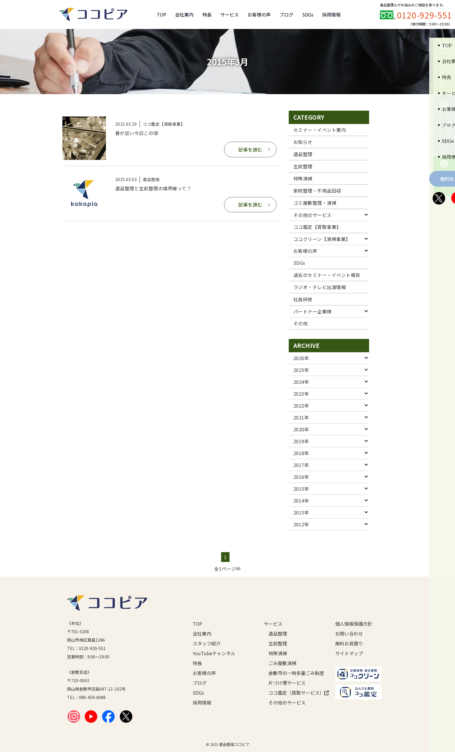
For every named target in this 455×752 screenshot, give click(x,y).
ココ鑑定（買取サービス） (292, 692)
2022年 (301, 405)
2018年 (301, 453)
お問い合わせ (349, 633)
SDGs (307, 14)
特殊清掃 (303, 178)
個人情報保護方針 (353, 623)
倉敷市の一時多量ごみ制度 (292, 672)
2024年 (301, 381)
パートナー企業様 (312, 311)
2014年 (301, 500)
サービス (229, 14)
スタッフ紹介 (207, 643)
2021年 (301, 417)
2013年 (301, 512)
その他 (300, 323)
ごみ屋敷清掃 (282, 663)
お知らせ (303, 141)
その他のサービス (312, 214)
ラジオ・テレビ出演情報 (319, 287)
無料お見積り (349, 643)
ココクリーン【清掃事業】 (322, 239)
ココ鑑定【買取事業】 (317, 226)
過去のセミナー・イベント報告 (326, 274)
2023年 (301, 393)
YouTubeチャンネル (214, 653)
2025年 (301, 369)
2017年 (301, 464)
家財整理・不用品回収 (317, 190)
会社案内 (184, 14)
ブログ (286, 14)
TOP (161, 14)
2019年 (301, 441)
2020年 (301, 429)
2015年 (301, 488)
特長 (207, 14)
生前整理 (303, 166)
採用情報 (331, 14)
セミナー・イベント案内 (319, 129)
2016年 (301, 476)
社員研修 (303, 299)
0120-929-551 (424, 15)
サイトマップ (349, 653)
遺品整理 (303, 154)
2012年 (301, 524)
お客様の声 (259, 14)
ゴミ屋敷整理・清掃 (314, 202)
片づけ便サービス (287, 682)
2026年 (301, 358)
